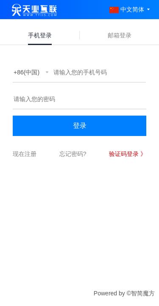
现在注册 (24, 153)
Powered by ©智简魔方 (124, 293)
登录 (79, 125)
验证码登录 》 (127, 153)
